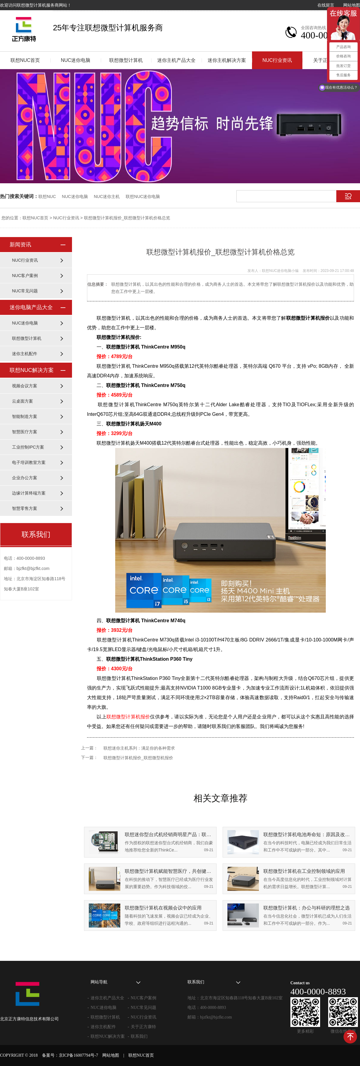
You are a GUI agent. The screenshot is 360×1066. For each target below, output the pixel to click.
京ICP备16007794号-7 (78, 1055)
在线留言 (325, 5)
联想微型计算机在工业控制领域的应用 (304, 871)
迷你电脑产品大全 (31, 307)
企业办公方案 (24, 477)
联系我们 (139, 1036)
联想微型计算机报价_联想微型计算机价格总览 (127, 217)
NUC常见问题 (25, 290)
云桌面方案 (22, 401)
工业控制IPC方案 (28, 447)
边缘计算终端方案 (29, 493)
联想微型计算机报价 (128, 716)
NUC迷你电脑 (76, 60)
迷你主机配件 (24, 353)
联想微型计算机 (126, 60)
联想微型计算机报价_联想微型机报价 (138, 757)
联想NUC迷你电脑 (143, 196)
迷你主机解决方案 (227, 60)
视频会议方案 (24, 385)
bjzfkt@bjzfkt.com (216, 1017)
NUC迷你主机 (107, 196)
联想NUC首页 (25, 60)
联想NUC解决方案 (32, 370)
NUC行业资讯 (277, 60)
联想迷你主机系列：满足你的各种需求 (139, 748)
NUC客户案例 (25, 275)
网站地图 (351, 5)
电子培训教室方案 (29, 462)
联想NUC (47, 196)
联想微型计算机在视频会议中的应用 (163, 907)
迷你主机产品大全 (176, 60)
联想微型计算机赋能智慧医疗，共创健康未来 (169, 871)
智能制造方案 (24, 416)
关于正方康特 (143, 1027)
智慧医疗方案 (24, 431)
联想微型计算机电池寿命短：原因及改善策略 (307, 834)
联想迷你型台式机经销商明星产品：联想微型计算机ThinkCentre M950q (169, 834)
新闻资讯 (20, 245)
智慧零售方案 (24, 508)
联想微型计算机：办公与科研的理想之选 (306, 907)
